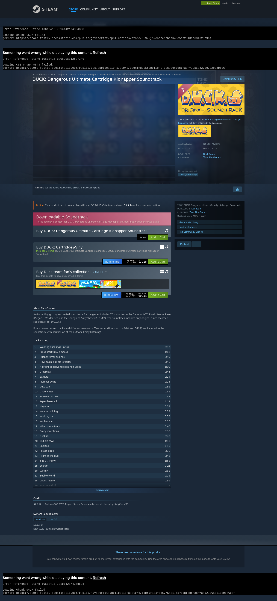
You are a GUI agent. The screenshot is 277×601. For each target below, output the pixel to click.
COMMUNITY (89, 9)
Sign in (38, 192)
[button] (158, 241)
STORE (73, 9)
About (105, 9)
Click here (129, 209)
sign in (225, 3)
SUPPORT (118, 9)
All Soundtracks (40, 79)
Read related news (188, 231)
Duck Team (209, 158)
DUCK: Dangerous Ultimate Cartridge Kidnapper (73, 79)
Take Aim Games (211, 161)
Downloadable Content (110, 79)
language (236, 3)
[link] (136, 266)
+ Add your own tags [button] (188, 179)
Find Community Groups (191, 236)
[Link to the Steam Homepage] (48, 12)
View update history (189, 226)
